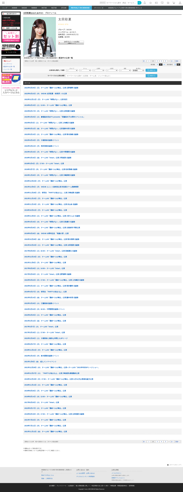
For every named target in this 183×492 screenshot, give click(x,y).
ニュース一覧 (8, 69)
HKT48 (44, 8)
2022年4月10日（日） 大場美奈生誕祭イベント (41, 140)
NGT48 (53, 8)
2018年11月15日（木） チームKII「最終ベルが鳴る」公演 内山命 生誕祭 (51, 204)
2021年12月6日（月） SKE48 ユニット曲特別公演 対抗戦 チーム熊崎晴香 (51, 187)
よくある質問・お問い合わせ (85, 473)
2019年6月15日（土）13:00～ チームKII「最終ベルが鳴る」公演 (48, 105)
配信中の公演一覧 (9, 66)
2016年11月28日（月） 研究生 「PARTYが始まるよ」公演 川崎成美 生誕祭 (52, 193)
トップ (4, 8)
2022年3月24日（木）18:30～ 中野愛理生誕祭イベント (44, 309)
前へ (144, 61)
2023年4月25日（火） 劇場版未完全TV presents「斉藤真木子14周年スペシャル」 (54, 117)
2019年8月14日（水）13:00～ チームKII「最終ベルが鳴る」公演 (48, 396)
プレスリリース (61, 486)
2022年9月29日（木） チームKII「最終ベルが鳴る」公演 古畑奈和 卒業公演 (52, 228)
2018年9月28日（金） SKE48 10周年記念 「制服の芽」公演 (46, 233)
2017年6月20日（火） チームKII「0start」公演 (41, 402)
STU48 (63, 8)
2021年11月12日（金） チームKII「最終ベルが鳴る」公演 (45, 431)
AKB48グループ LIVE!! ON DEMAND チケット (125, 8)
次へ (172, 61)
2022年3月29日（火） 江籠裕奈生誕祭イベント (41, 303)
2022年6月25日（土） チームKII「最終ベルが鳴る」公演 (45, 315)
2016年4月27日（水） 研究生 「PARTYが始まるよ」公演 (45, 292)
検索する (152, 76)
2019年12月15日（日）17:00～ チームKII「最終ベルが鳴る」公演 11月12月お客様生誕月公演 (58, 379)
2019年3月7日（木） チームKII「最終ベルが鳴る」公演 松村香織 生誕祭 (50, 169)
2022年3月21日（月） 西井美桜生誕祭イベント (41, 146)
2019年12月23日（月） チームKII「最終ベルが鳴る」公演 (45, 181)
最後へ (177, 61)
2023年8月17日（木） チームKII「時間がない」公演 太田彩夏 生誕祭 (49, 111)
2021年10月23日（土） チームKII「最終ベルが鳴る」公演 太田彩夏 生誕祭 (51, 245)
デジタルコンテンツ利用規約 (85, 476)
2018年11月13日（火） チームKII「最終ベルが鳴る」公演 (45, 385)
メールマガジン (116, 473)
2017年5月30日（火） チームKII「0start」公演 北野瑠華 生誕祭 (47, 274)
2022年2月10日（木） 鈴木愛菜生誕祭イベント (41, 356)
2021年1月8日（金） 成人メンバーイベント (40, 362)
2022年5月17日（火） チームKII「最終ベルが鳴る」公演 (45, 408)
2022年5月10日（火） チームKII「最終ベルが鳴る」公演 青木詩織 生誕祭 (51, 134)
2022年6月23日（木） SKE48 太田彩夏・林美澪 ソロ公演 (45, 94)
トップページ (8, 64)
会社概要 (52, 486)
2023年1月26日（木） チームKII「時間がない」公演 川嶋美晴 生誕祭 (49, 175)
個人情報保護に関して (83, 486)
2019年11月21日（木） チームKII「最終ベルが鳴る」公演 (45, 350)
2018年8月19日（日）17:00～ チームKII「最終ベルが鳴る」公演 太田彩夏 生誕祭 (54, 414)
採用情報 (131, 486)
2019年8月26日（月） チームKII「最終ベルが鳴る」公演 (45, 391)
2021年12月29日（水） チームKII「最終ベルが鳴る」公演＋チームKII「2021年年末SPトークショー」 (61, 367)
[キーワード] (122, 3)
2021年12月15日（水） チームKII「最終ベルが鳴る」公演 (45, 257)
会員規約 (71, 486)
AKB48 (14, 8)
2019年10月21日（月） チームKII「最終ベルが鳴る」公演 (45, 210)
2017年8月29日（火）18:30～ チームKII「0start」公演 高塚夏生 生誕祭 (50, 251)
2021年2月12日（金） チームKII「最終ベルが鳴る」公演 (45, 321)
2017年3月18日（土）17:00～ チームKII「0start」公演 (44, 332)
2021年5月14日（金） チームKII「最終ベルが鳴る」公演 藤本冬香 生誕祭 (51, 297)
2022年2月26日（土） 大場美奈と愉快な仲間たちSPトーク (46, 338)
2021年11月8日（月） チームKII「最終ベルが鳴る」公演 (45, 262)
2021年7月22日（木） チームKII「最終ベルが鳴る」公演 (45, 420)
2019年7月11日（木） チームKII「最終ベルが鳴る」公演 (45, 426)
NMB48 (34, 8)
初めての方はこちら (47, 475)
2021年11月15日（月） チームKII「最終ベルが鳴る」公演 (45, 198)
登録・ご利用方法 (47, 478)
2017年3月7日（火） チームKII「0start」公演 (41, 327)
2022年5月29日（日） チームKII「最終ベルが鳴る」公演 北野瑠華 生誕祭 (51, 88)
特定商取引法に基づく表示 (100, 486)
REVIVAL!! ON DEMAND (80, 8)
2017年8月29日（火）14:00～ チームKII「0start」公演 (44, 268)
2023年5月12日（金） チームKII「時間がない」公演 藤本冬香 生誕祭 (49, 128)
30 (157, 64)
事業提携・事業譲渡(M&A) (118, 486)
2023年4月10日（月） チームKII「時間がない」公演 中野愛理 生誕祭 (49, 152)
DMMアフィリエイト (118, 478)
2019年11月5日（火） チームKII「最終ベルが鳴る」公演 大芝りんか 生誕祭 (52, 216)
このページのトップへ (174, 464)
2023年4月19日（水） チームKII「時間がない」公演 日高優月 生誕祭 (49, 222)
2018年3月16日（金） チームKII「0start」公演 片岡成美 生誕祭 (47, 158)
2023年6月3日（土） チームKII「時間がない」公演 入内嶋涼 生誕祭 (49, 123)
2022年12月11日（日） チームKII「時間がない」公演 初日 (45, 99)
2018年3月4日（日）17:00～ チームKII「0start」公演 (44, 163)
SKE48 (24, 8)
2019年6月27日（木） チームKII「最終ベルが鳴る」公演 (45, 344)
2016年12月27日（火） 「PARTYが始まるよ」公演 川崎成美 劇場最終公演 (51, 373)
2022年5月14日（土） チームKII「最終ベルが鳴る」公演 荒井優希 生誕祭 (51, 286)
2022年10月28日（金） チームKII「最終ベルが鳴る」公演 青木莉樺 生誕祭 (51, 239)
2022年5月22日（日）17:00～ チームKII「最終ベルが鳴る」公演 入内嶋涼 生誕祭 (54, 280)
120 (164, 64)
